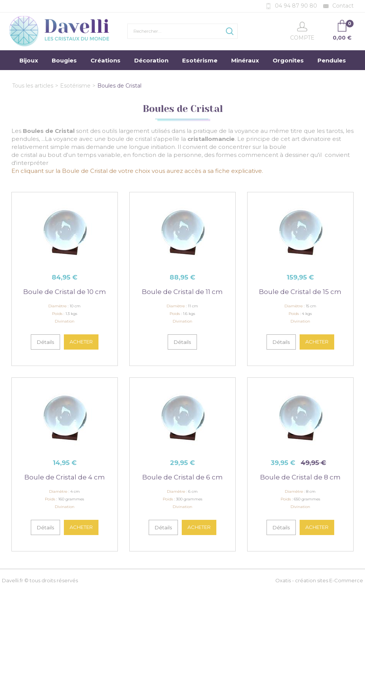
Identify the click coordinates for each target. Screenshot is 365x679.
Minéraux (245, 60)
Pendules (331, 60)
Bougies (64, 60)
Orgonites (288, 60)
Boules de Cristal (119, 85)
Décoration (151, 60)
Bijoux (28, 60)
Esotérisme (199, 60)
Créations (105, 60)
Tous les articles (32, 85)
